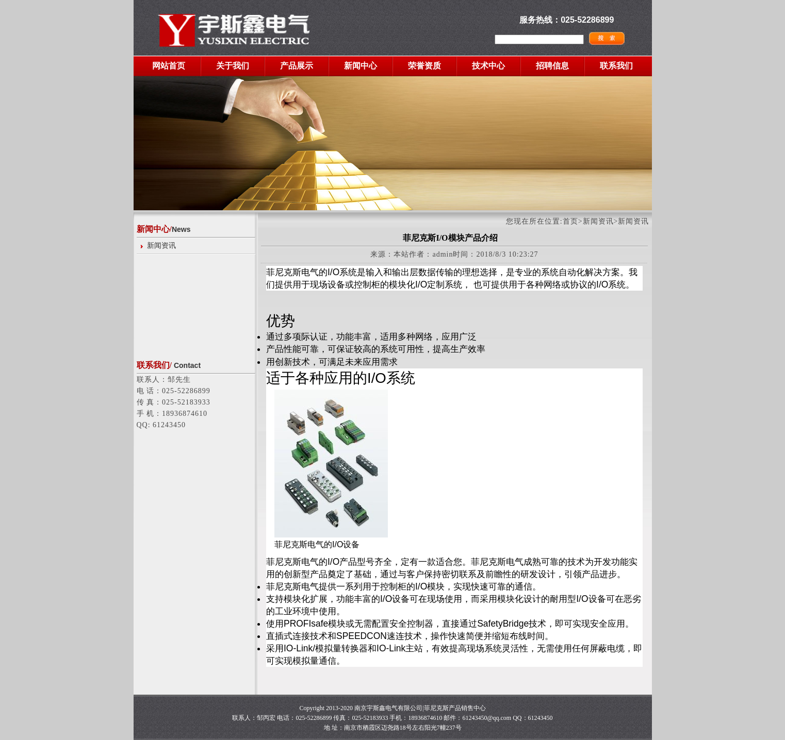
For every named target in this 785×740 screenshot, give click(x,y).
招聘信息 (552, 65)
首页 (570, 221)
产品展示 (296, 65)
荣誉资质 (424, 65)
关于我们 (232, 65)
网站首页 (168, 65)
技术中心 (488, 65)
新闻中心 (360, 65)
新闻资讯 (161, 245)
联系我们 (616, 65)
